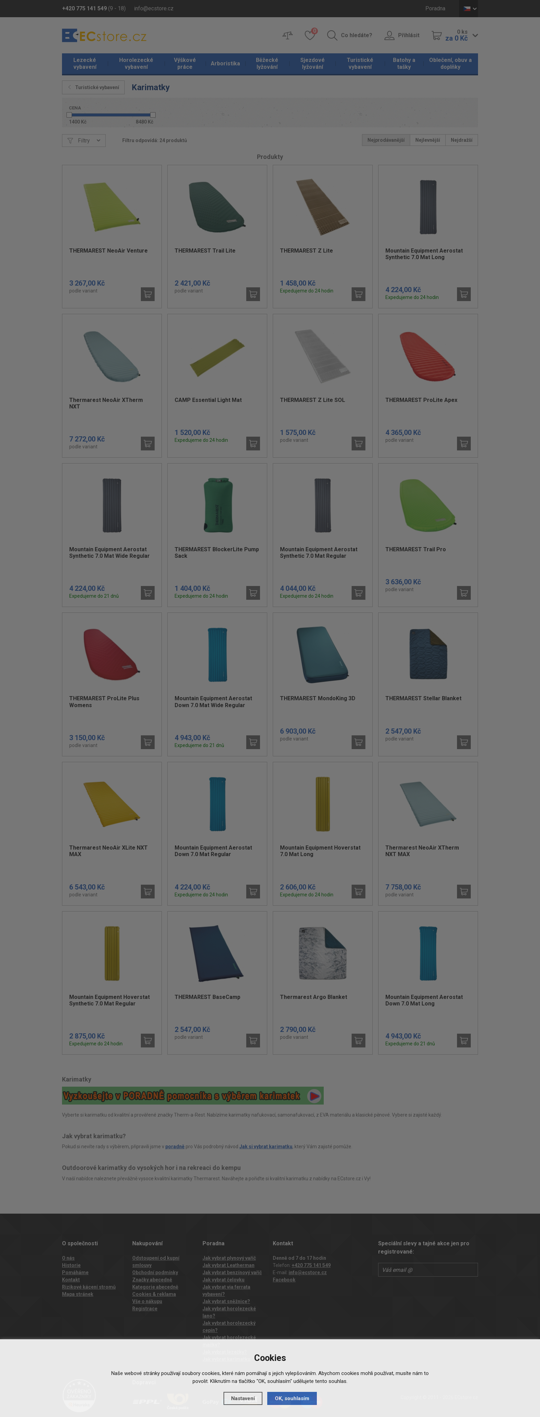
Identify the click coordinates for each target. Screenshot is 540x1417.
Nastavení (243, 1398)
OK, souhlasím (292, 1398)
